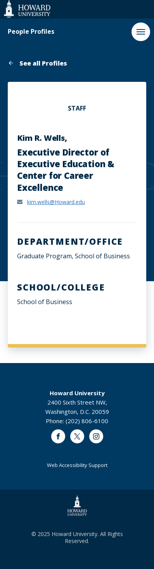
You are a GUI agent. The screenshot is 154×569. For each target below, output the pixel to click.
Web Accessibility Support (77, 465)
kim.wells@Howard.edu (56, 202)
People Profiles (31, 31)
